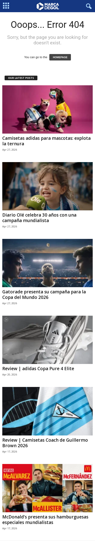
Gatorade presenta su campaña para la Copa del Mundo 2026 (44, 294)
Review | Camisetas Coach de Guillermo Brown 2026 (45, 443)
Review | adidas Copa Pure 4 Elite (38, 369)
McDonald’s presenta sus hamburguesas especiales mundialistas (45, 519)
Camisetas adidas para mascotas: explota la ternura (46, 141)
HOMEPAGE (60, 57)
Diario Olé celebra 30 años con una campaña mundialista (39, 217)
